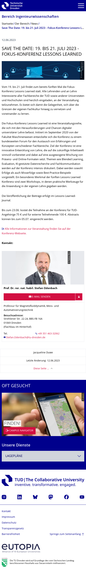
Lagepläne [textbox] (14, 456)
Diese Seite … (41, 369)
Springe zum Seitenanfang (65, 534)
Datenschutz (9, 523)
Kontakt (6, 511)
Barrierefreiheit (11, 534)
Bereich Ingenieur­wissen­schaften (30, 17)
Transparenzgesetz (13, 529)
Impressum (8, 517)
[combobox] (43, 456)
